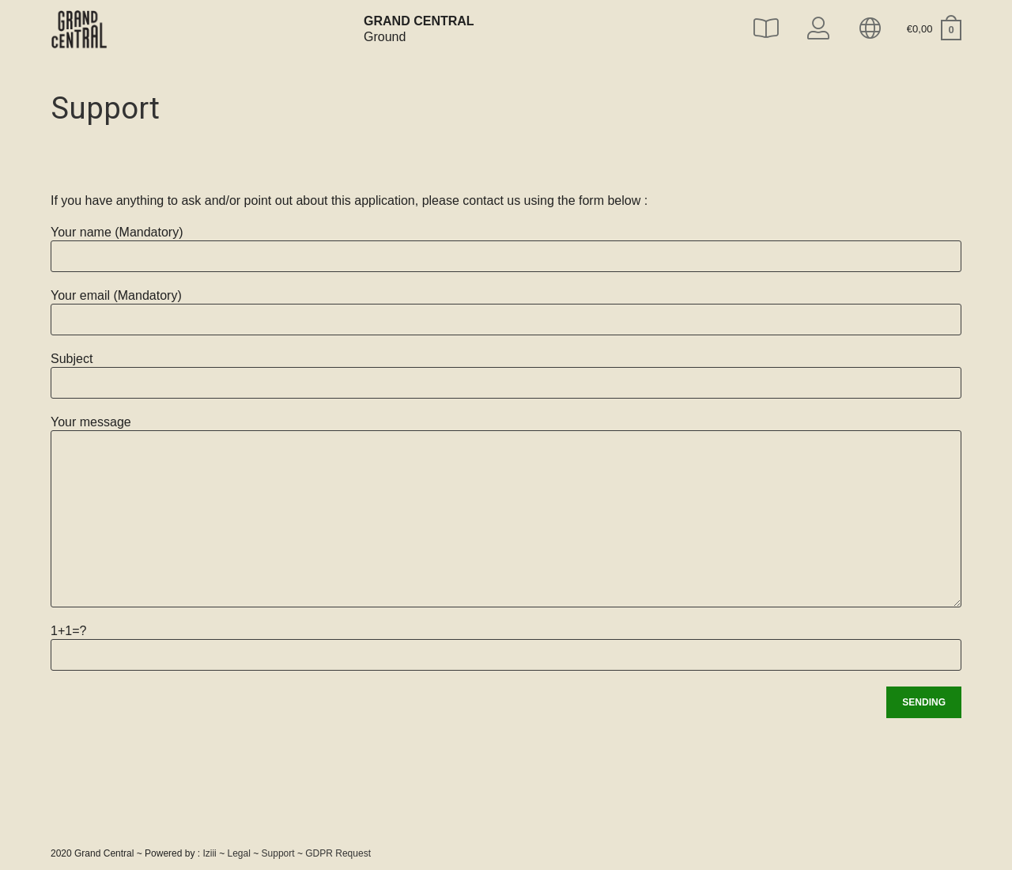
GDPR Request (338, 853)
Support (278, 853)
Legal (238, 853)
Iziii (209, 853)
